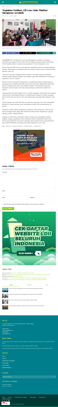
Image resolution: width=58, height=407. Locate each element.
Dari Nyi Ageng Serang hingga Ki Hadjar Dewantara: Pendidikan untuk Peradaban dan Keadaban (26, 342)
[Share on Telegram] (54, 53)
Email (4, 198)
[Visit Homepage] (29, 2)
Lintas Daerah (9, 6)
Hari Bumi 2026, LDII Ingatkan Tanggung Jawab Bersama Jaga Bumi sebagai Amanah (29, 275)
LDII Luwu (8, 126)
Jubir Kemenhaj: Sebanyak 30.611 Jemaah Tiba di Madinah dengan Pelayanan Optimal (23, 349)
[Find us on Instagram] (6, 401)
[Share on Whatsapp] (44, 53)
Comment (5, 172)
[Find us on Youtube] (8, 401)
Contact (4, 359)
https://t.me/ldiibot (7, 387)
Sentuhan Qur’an (19, 277)
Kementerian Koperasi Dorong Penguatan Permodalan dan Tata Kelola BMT (25, 295)
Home (3, 6)
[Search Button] (55, 2)
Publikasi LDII (37, 126)
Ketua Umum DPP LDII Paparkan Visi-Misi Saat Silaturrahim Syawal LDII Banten (27, 278)
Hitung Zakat (5, 363)
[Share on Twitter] (27, 53)
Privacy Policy (5, 366)
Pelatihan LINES (28, 126)
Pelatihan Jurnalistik (17, 126)
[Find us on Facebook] (2, 401)
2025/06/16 (5, 16)
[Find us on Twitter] (4, 401)
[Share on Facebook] (10, 53)
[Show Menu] (3, 2)
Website (32, 198)
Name (4, 191)
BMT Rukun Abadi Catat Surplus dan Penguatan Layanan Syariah (23, 300)
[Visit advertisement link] (29, 239)
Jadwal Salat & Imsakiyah (8, 361)
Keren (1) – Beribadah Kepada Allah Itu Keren (22, 273)
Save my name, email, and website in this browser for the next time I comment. (24, 205)
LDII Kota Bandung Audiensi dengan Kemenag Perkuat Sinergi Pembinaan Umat (26, 306)
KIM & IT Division (20, 404)
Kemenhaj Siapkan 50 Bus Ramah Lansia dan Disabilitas (16, 346)
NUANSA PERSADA (6, 368)
